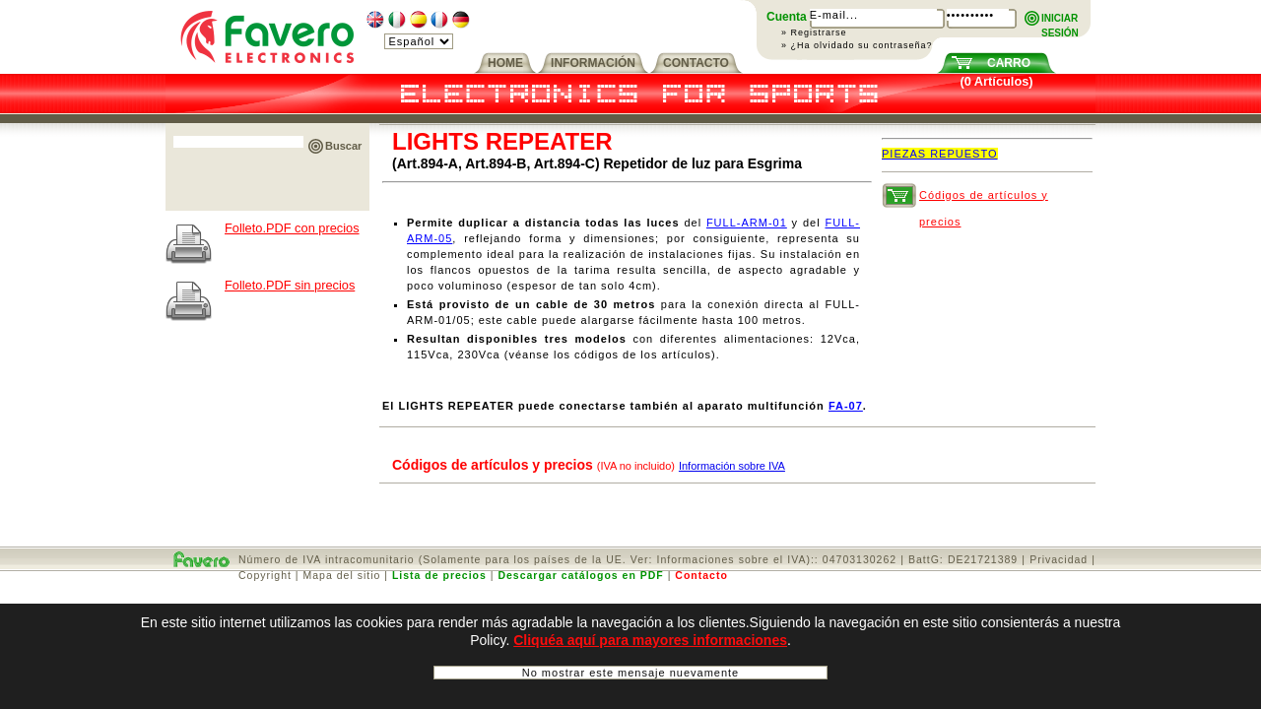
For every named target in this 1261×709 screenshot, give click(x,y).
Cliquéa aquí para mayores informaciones (650, 640)
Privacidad (1058, 559)
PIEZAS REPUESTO (940, 154)
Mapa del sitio (342, 575)
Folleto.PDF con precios (292, 228)
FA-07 (846, 406)
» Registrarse (814, 32)
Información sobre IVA (732, 466)
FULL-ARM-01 (746, 222)
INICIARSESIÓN (1060, 19)
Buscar (343, 146)
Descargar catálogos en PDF (580, 575)
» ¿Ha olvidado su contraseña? (857, 45)
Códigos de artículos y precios (983, 199)
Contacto (701, 575)
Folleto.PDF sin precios (290, 285)
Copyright (265, 575)
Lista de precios (439, 575)
